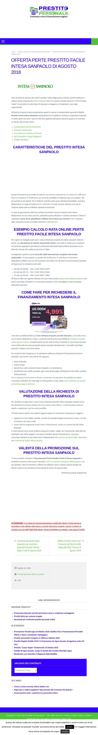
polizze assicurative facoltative (71, 279)
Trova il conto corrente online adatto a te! (31, 690)
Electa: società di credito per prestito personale (34, 52)
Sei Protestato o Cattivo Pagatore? (28, 136)
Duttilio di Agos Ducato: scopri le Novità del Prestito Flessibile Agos (43, 654)
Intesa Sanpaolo (39, 101)
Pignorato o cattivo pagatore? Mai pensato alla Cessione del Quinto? (43, 693)
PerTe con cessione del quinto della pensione (63, 462)
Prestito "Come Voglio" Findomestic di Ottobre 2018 (36, 651)
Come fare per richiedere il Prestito (28, 133)
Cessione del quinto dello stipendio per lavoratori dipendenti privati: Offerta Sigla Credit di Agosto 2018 (29, 547)
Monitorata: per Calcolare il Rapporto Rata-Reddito (35, 657)
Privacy (67, 719)
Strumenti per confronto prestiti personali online (34, 623)
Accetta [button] (69, 727)
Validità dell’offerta (21, 140)
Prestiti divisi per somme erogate (28, 619)
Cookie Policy (77, 719)
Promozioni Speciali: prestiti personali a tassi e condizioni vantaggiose (44, 616)
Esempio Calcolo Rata (23, 130)
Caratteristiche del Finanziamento (27, 127)
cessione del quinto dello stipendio (71, 437)
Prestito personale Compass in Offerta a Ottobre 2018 (36, 641)
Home (13, 52)
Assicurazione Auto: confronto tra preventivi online (36, 696)
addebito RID (52, 222)
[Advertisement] (54, 31)
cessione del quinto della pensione (28, 441)
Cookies (65, 731)
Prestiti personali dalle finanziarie (31, 577)
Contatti (87, 719)
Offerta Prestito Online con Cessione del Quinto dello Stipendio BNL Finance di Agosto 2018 (68, 546)
